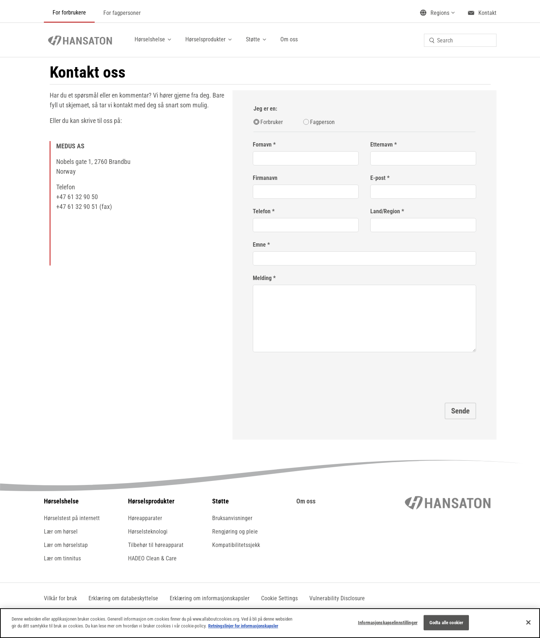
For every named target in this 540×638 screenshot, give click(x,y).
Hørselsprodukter (205, 39)
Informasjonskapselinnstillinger (387, 622)
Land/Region (385, 211)
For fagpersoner (122, 12)
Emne (259, 244)
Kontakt (487, 12)
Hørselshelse (150, 39)
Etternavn (381, 144)
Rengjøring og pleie (235, 531)
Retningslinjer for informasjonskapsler (243, 626)
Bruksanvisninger (232, 518)
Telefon (262, 211)
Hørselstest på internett (72, 518)
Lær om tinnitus (62, 558)
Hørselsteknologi (148, 531)
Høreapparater (145, 518)
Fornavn (262, 144)
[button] (279, 598)
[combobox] (460, 40)
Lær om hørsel (61, 531)
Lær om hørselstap (66, 545)
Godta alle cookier (446, 622)
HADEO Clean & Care (152, 558)
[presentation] (308, 375)
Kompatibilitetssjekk (236, 545)
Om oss (289, 39)
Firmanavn (265, 177)
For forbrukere (69, 12)
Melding (262, 278)
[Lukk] (528, 622)
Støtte (253, 39)
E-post (378, 177)
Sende (460, 411)
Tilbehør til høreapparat (156, 545)
